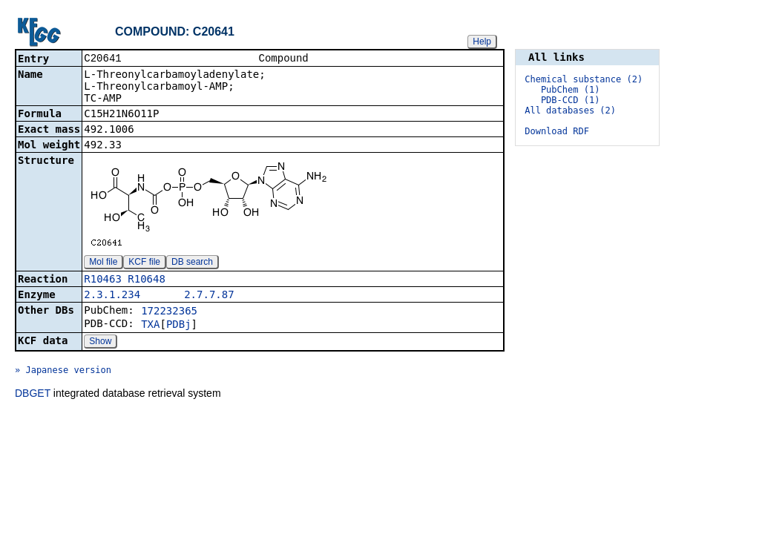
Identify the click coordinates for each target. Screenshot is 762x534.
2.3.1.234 (112, 296)
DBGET (32, 394)
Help (482, 41)
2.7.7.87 (209, 296)
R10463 (103, 280)
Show (100, 342)
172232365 (169, 312)
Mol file (103, 263)
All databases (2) (570, 110)
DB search (192, 263)
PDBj (178, 326)
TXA (150, 326)
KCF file (144, 263)
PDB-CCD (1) (570, 100)
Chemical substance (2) (584, 79)
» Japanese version (63, 371)
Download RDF (557, 131)
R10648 (146, 280)
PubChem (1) (570, 90)
